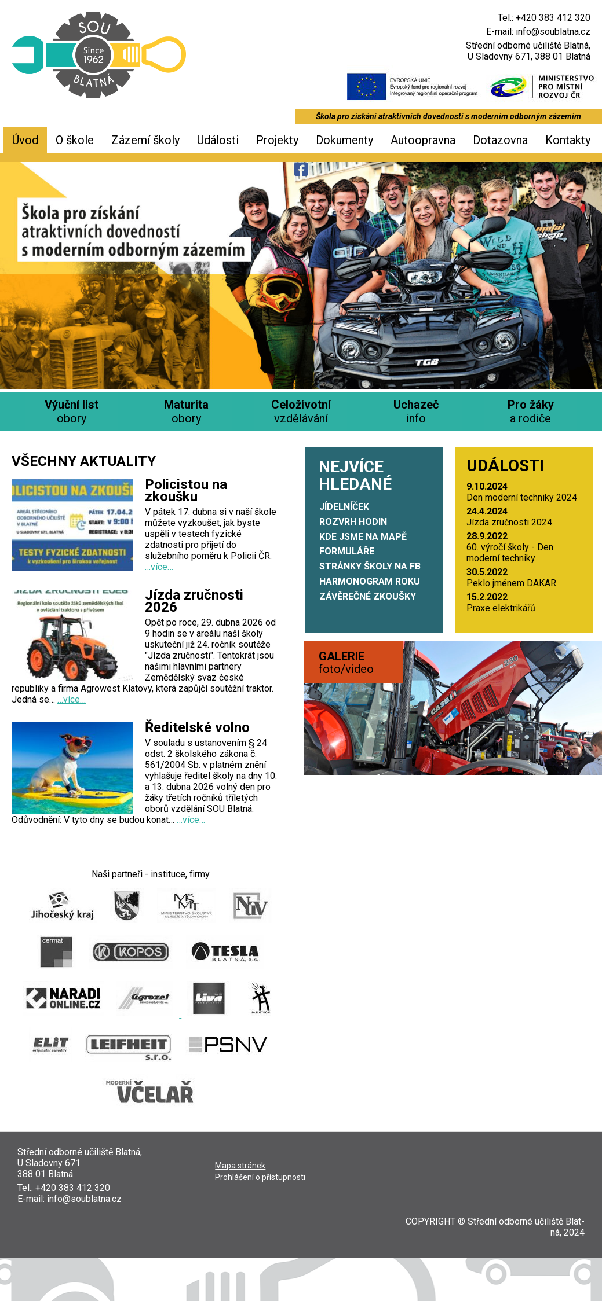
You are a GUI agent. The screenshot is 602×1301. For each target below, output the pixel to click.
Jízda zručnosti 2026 (194, 601)
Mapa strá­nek (240, 1165)
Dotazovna (500, 140)
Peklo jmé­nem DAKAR (511, 578)
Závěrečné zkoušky (367, 596)
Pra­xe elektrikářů (500, 602)
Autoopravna (423, 140)
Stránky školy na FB (370, 566)
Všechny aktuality (84, 461)
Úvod (25, 140)
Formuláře (346, 551)
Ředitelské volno (197, 727)
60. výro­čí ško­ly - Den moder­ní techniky (509, 547)
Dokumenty (344, 140)
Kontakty (567, 140)
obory (71, 411)
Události (218, 140)
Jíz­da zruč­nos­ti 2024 (509, 517)
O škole (75, 140)
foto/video (346, 662)
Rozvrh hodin (353, 521)
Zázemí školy (145, 140)
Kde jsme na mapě (363, 536)
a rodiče (531, 411)
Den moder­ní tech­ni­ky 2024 (521, 492)
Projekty (277, 140)
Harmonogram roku (369, 581)
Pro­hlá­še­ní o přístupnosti (260, 1177)
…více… (159, 566)
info (416, 411)
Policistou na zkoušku (186, 490)
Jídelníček (344, 506)
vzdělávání (301, 411)
